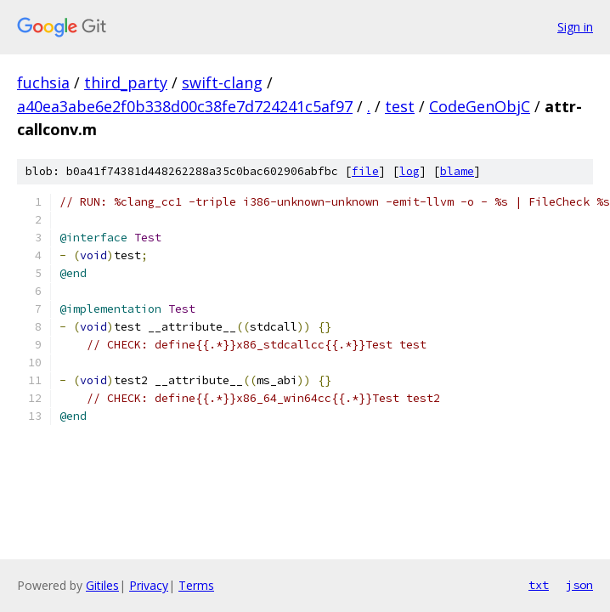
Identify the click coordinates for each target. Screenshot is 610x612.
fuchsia (43, 82)
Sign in (575, 27)
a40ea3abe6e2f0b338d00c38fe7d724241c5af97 (185, 106)
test (400, 106)
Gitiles (102, 585)
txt (538, 584)
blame (457, 171)
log (409, 171)
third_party (125, 82)
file (365, 171)
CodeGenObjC (479, 106)
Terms (196, 585)
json (579, 584)
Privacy (148, 585)
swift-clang (222, 82)
